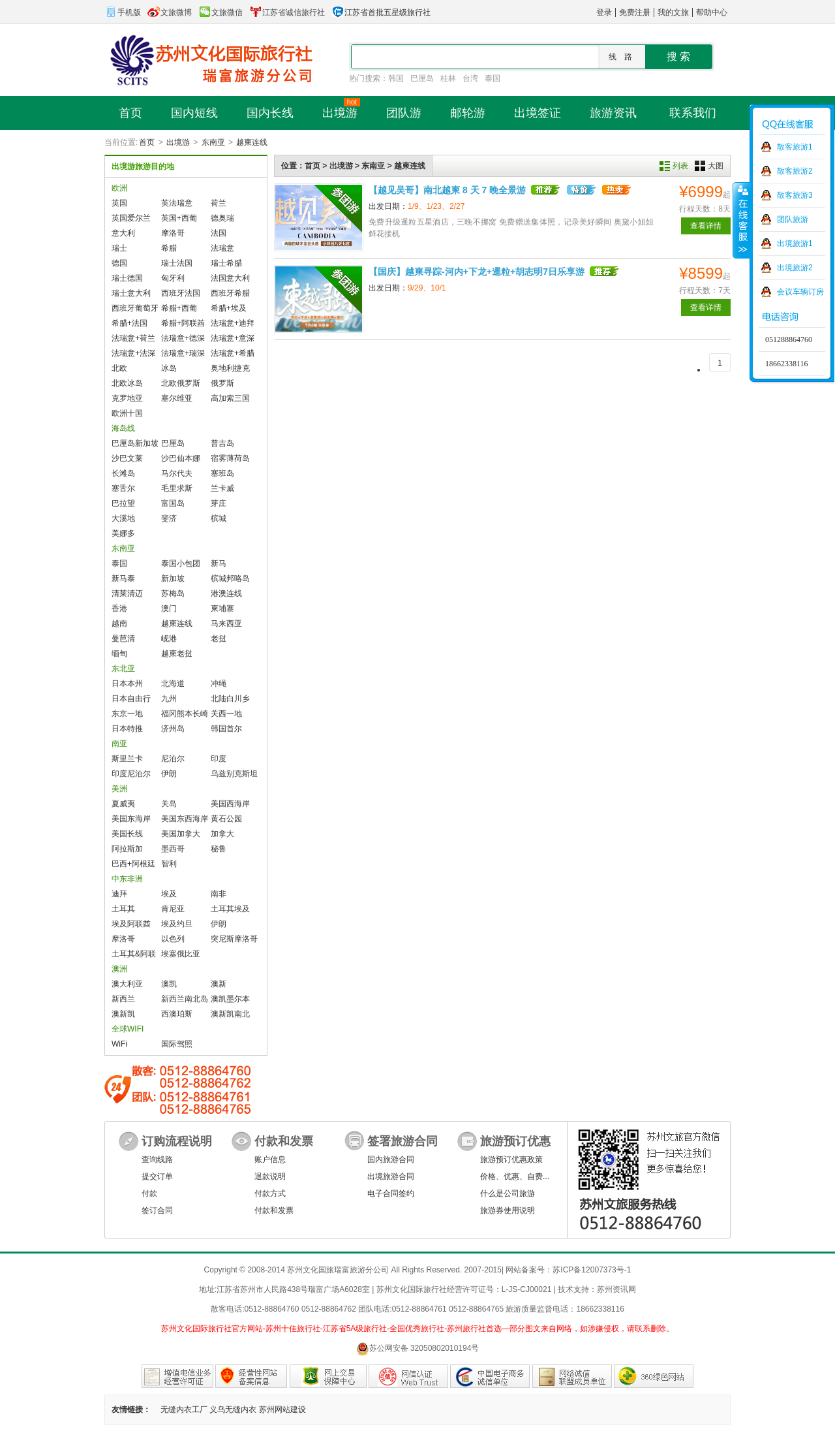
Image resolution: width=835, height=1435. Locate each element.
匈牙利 (173, 278)
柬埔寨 (222, 608)
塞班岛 (222, 473)
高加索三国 (230, 398)
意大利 (123, 233)
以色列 (173, 938)
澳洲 (119, 968)
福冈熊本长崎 (184, 713)
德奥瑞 (222, 218)
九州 (169, 698)
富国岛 (173, 503)
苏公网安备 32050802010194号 (417, 1348)
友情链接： (131, 1409)
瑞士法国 (176, 263)
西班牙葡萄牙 (135, 308)
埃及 (169, 893)
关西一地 (226, 713)
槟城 (218, 518)
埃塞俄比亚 (180, 953)
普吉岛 (222, 443)
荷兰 (218, 203)
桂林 (448, 78)
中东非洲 (127, 878)
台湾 (470, 78)
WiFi (119, 1044)
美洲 (119, 788)
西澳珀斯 (176, 1013)
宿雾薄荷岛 (230, 458)
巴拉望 (123, 503)
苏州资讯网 (616, 1289)
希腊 (169, 248)
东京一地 (127, 713)
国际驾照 (176, 1044)
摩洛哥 (173, 233)
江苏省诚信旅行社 (287, 12)
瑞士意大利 (131, 293)
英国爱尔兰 (131, 218)
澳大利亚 (127, 983)
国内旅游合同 (390, 1159)
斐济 (169, 518)
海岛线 (123, 428)
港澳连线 (226, 593)
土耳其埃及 (230, 908)
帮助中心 (711, 12)
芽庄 (218, 503)
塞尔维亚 (176, 398)
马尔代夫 (176, 473)
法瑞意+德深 (183, 338)
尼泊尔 (173, 758)
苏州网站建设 (282, 1409)
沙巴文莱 (127, 458)
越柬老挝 (176, 653)
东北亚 (123, 668)
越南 (119, 623)
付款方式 (270, 1193)
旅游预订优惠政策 (511, 1159)
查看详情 (705, 225)
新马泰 (123, 578)
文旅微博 (169, 12)
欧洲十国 (127, 413)
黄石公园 (226, 818)
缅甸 (119, 653)
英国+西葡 (179, 218)
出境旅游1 (795, 243)
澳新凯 (123, 1013)
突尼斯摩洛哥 (234, 938)
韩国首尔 (226, 728)
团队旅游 (792, 219)
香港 (119, 608)
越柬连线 (251, 142)
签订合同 (157, 1210)
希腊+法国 (129, 323)
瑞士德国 (127, 278)
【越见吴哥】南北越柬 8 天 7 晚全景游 (447, 190)
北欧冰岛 (127, 383)
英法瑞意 (176, 203)
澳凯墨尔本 (230, 998)
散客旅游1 (795, 146)
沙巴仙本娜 (180, 458)
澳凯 (169, 983)
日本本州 (127, 683)
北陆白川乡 (230, 698)
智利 (169, 863)
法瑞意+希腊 (232, 353)
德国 (119, 263)
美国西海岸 (230, 803)
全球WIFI (128, 1028)
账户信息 (270, 1159)
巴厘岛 (422, 78)
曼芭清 (123, 638)
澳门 (169, 608)
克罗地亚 (127, 398)
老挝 (218, 638)
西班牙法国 (180, 293)
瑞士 (119, 248)
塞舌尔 (123, 488)
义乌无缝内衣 (232, 1409)
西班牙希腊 (230, 293)
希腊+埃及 (229, 308)
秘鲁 (218, 848)
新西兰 (123, 998)
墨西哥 (173, 848)
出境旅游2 (795, 267)
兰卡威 (222, 488)
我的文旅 (673, 12)
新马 (218, 563)
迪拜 (119, 893)
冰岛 (169, 368)
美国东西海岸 (184, 818)
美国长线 (127, 833)
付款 (149, 1193)
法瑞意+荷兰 (133, 338)
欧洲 (119, 188)
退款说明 (270, 1176)
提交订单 (157, 1176)
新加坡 (173, 578)
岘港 (169, 638)
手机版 (122, 12)
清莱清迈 (127, 593)
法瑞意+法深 (133, 353)
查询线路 (157, 1159)
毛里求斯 (176, 488)
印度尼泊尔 (131, 773)
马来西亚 (226, 623)
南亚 (119, 743)
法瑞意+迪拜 (232, 323)
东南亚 (213, 142)
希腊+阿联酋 (183, 323)
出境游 (178, 142)
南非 (218, 893)
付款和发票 (274, 1210)
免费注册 (634, 12)
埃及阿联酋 (131, 923)
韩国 (396, 78)
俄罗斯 (222, 383)
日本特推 (127, 728)
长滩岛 (123, 473)
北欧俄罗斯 (180, 383)
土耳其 (123, 908)
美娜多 (123, 533)
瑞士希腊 (226, 263)
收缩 (742, 220)
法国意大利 (230, 278)
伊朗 (169, 773)
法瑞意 (222, 248)
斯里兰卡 (127, 758)
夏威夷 (123, 803)
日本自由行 (131, 698)
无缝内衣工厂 (183, 1409)
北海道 (173, 683)
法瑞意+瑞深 (183, 353)
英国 (119, 203)
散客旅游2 (795, 171)
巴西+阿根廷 (133, 863)
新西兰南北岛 (184, 998)
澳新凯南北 (230, 1013)
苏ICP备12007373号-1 (592, 1269)
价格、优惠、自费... (514, 1176)
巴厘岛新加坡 (135, 443)
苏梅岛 (173, 593)
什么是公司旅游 (507, 1193)
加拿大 (222, 833)
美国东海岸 (131, 818)
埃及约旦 (176, 923)
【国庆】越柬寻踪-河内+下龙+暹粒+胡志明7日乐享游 (476, 271)
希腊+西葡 (179, 308)
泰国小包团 (180, 563)
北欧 (119, 368)
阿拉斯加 (127, 848)
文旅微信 (220, 12)
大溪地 (123, 518)
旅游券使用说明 (507, 1210)
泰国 (492, 78)
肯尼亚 (173, 908)
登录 (604, 12)
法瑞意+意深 (232, 338)
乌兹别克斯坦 (234, 773)
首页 (147, 142)
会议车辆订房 (800, 291)
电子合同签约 (390, 1193)
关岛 (169, 803)
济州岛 (173, 728)
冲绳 (218, 683)
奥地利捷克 (230, 368)
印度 (218, 758)
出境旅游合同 (390, 1176)
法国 (218, 233)
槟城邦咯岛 (230, 578)
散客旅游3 (795, 195)
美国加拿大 (180, 833)
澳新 (218, 983)
